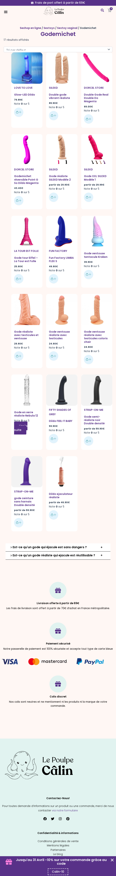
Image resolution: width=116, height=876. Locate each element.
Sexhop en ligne (31, 28)
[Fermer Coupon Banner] (112, 860)
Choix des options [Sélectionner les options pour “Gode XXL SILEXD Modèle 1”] (88, 195)
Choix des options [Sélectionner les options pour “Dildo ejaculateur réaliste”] (53, 507)
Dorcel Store (93, 87)
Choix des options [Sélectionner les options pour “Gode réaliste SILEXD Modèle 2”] (53, 195)
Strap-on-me (93, 406)
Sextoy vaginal (66, 28)
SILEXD (53, 87)
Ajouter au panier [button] (18, 111)
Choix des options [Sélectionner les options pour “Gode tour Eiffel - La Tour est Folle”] (18, 276)
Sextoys (49, 28)
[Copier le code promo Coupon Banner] (58, 871)
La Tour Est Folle (26, 249)
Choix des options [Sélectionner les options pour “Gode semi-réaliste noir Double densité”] (88, 433)
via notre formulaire (64, 803)
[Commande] (58, 49)
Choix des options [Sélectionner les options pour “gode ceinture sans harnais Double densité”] (18, 515)
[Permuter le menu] (6, 12)
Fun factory (58, 249)
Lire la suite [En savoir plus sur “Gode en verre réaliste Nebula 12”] (20, 424)
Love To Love (23, 87)
